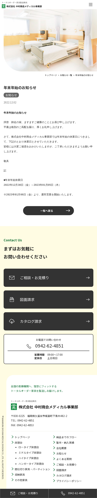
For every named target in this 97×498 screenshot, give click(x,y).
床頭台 (18, 438)
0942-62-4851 (73, 493)
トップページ (22, 433)
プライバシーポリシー (69, 476)
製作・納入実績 (65, 438)
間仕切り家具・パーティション (32, 465)
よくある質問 (64, 454)
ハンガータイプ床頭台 (31, 459)
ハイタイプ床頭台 (29, 453)
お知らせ (61, 449)
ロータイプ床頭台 (29, 443)
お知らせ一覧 (66, 74)
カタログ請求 (64, 471)
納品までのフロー (66, 433)
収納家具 (20, 470)
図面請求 (61, 465)
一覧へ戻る (46, 206)
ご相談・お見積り (66, 460)
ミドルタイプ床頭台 (30, 448)
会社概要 (61, 443)
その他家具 (21, 475)
